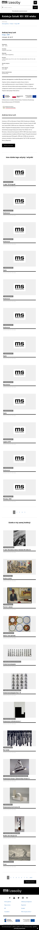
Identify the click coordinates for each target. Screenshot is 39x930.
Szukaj (35, 7)
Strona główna (5, 23)
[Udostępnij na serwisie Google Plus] (9, 37)
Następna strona (30, 881)
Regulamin (23, 905)
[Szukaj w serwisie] (17, 7)
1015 (31, 877)
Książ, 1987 (17, 23)
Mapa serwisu (7, 905)
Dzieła (11, 23)
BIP (5, 908)
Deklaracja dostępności (26, 901)
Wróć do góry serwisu (26, 911)
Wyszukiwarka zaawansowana (19, 11)
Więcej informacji (8, 145)
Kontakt (23, 908)
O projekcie (6, 911)
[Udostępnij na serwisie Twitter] (11, 37)
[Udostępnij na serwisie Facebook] (12, 37)
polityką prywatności (19, 928)
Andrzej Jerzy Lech (9, 32)
